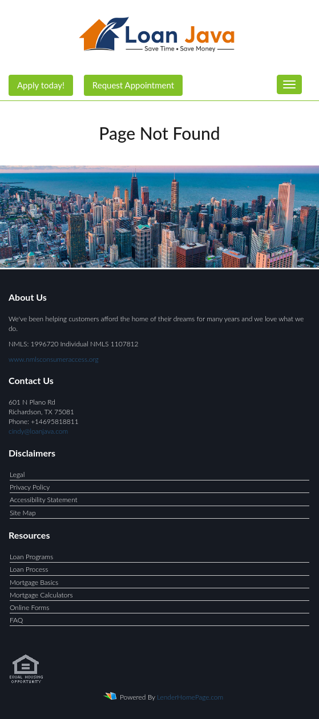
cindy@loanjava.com (38, 431)
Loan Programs (31, 556)
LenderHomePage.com (190, 697)
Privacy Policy (30, 487)
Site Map (23, 512)
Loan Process (29, 569)
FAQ (16, 620)
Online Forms (29, 607)
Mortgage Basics (34, 582)
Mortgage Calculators (41, 595)
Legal (17, 474)
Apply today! (40, 85)
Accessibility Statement (44, 499)
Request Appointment (133, 85)
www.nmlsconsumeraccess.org (54, 359)
